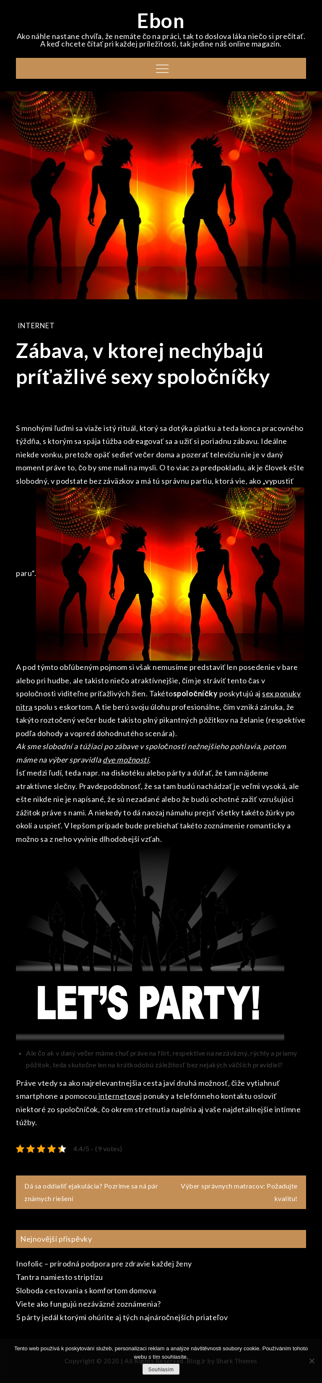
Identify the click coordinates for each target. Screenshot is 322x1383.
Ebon (161, 20)
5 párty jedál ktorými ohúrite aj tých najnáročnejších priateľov (122, 1317)
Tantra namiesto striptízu (59, 1277)
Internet (36, 325)
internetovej (119, 1095)
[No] (311, 1361)
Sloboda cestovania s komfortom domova (86, 1290)
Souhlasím (161, 1370)
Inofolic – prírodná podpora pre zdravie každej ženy (104, 1263)
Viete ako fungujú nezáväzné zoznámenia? (88, 1303)
